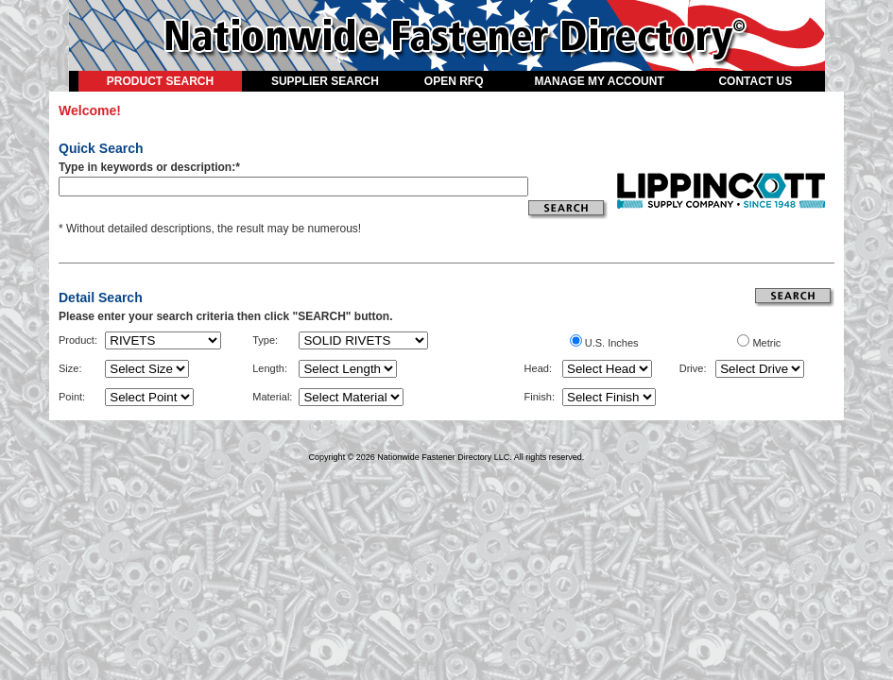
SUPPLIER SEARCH (325, 81)
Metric (766, 342)
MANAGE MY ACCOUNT (598, 81)
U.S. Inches (612, 342)
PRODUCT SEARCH (160, 81)
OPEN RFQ (454, 81)
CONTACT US (755, 81)
